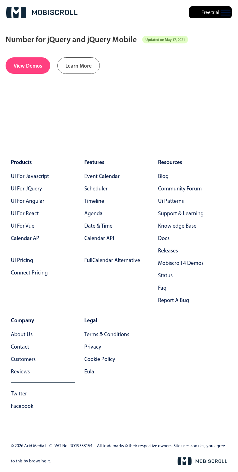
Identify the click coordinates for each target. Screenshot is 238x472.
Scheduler (96, 188)
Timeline (94, 201)
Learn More (78, 65)
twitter (19, 393)
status (165, 275)
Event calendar (102, 176)
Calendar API (26, 238)
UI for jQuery (26, 188)
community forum (180, 188)
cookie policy (99, 359)
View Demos (28, 65)
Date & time (98, 225)
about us (22, 334)
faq (162, 287)
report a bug (173, 300)
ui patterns (171, 201)
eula (89, 371)
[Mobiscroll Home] (41, 12)
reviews (20, 371)
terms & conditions (106, 334)
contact (20, 346)
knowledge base (177, 225)
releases (168, 250)
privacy (92, 346)
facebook (22, 406)
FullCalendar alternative (112, 260)
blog (163, 176)
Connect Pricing (29, 272)
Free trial (210, 12)
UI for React (25, 213)
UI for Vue (22, 225)
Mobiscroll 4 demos (181, 263)
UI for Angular (27, 201)
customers (23, 359)
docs (164, 238)
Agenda (93, 213)
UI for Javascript (30, 176)
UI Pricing (22, 260)
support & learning (181, 213)
